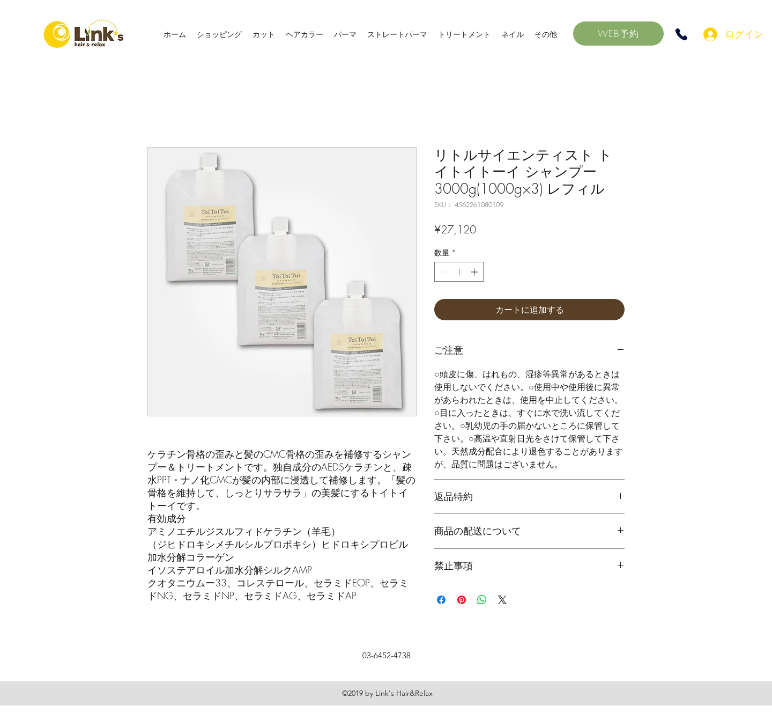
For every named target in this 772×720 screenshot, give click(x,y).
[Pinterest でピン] (461, 599)
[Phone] (681, 34)
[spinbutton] (459, 271)
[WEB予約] (618, 33)
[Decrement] (442, 271)
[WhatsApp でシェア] (482, 599)
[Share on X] (502, 599)
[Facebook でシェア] (441, 599)
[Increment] (475, 271)
